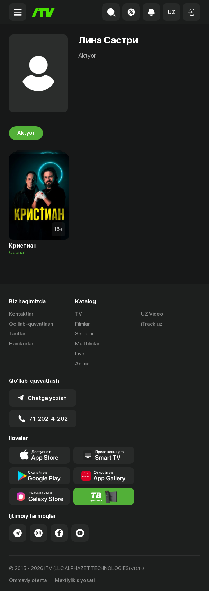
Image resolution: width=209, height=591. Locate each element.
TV (78, 314)
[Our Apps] (103, 453)
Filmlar (82, 324)
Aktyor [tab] (26, 133)
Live (79, 354)
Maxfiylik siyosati (75, 578)
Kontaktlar (21, 314)
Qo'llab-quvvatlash (31, 324)
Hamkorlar (21, 344)
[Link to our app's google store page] (39, 474)
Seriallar (84, 334)
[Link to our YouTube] (80, 531)
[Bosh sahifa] (43, 12)
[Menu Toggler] (17, 12)
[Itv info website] (103, 494)
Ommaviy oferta (28, 578)
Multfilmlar (87, 344)
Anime (82, 364)
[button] (171, 12)
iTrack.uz (151, 324)
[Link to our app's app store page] (39, 453)
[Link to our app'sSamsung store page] (39, 494)
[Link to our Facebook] (59, 531)
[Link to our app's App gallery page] (103, 474)
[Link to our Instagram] (38, 531)
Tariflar (17, 334)
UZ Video (152, 314)
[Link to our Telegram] (17, 531)
